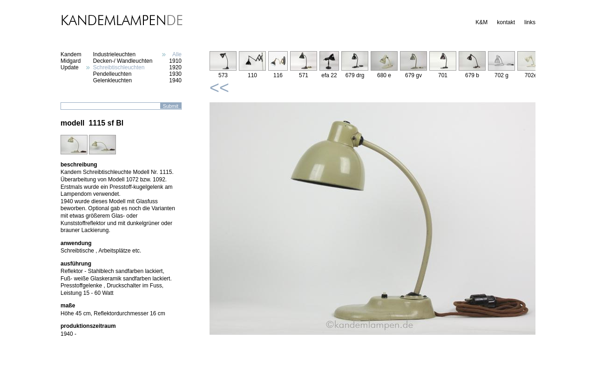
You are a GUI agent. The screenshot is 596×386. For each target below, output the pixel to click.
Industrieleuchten (114, 54)
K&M (481, 22)
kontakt (506, 22)
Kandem (71, 54)
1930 (175, 74)
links (529, 22)
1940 (175, 80)
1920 (175, 67)
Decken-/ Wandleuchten (123, 61)
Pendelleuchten (112, 74)
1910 (175, 61)
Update (70, 67)
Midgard (71, 61)
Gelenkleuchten (112, 80)
